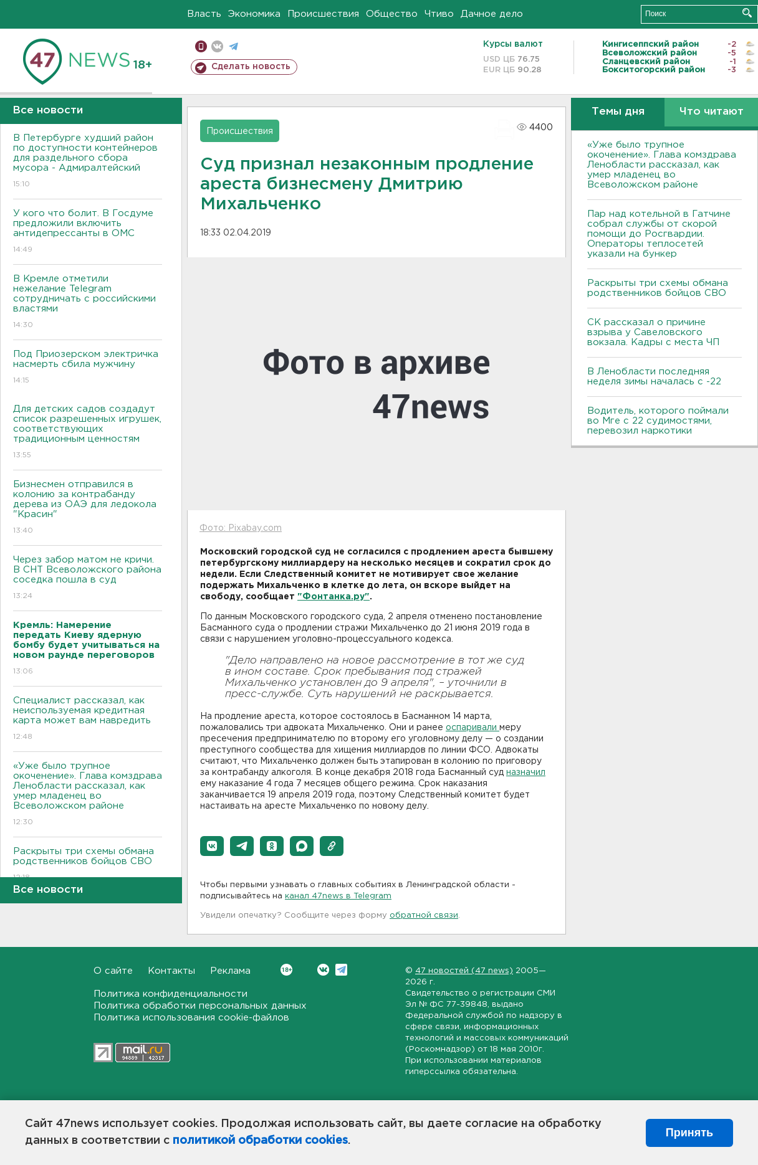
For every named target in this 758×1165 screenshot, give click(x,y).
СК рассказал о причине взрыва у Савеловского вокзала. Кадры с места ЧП (653, 332)
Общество (392, 14)
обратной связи (424, 915)
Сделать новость (250, 66)
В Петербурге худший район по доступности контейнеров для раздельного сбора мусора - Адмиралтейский (87, 161)
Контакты (171, 971)
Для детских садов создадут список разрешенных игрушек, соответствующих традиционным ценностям (87, 432)
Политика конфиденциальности (170, 994)
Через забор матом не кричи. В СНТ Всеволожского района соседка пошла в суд (87, 578)
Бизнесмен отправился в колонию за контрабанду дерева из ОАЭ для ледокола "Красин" (87, 508)
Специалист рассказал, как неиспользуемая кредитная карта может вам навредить (87, 719)
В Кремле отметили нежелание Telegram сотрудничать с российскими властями (87, 302)
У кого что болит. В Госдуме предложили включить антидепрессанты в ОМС (87, 232)
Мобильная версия (201, 46)
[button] (212, 846)
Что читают (711, 112)
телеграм (233, 46)
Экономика (254, 14)
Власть (204, 14)
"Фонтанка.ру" (333, 597)
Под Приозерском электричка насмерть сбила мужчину (87, 368)
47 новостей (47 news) (464, 971)
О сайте (113, 971)
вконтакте (217, 46)
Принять (689, 1132)
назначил (525, 772)
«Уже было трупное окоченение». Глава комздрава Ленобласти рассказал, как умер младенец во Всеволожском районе (87, 794)
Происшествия (323, 14)
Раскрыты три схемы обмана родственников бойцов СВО (87, 865)
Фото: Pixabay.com (240, 528)
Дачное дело (492, 14)
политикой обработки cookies (260, 1141)
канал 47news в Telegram (338, 896)
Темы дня (618, 112)
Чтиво (439, 14)
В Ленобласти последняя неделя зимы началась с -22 (654, 377)
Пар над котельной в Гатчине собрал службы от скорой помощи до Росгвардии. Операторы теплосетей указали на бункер (659, 234)
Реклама (230, 971)
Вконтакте (286, 970)
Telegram (341, 970)
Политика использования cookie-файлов (191, 1018)
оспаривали (472, 727)
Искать (747, 12)
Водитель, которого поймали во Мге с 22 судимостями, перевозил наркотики (658, 421)
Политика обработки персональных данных (200, 1006)
